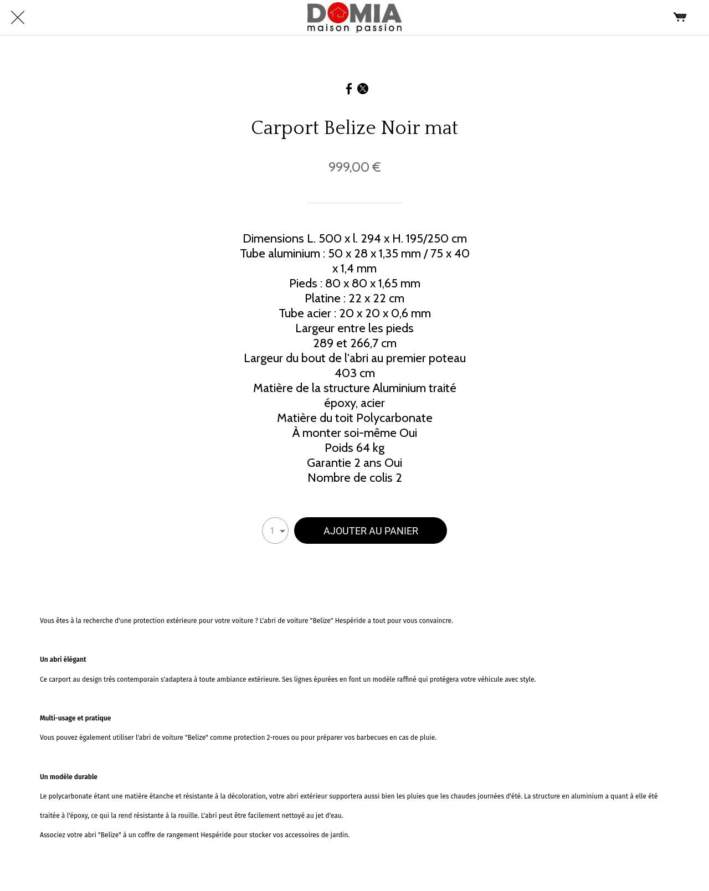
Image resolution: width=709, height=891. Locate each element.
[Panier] (680, 17)
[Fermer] (17, 17)
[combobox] (275, 530)
